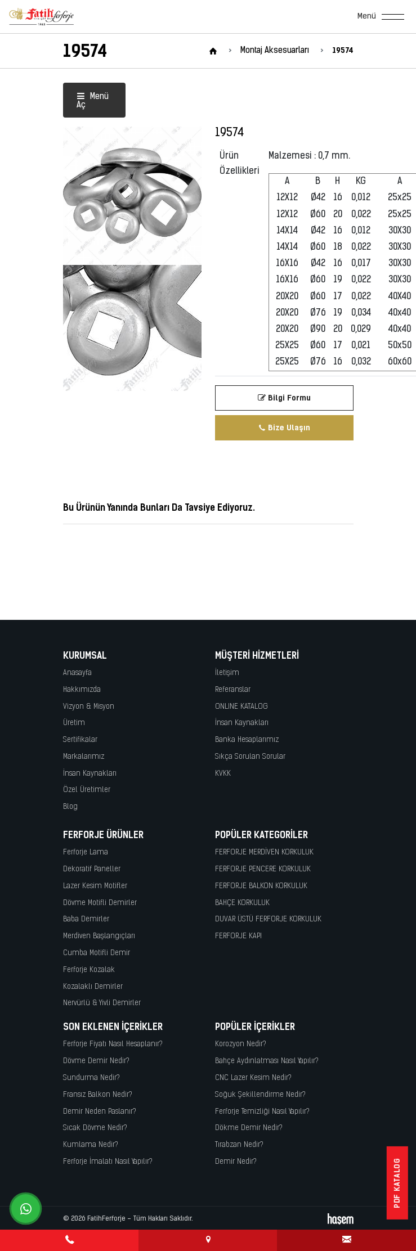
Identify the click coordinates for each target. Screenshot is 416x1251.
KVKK (223, 774)
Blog (70, 807)
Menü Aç (93, 101)
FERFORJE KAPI (238, 936)
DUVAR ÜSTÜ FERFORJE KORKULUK (268, 919)
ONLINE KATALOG (241, 707)
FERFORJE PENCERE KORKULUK (263, 869)
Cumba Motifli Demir (96, 953)
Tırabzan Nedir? (239, 1145)
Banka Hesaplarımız (247, 740)
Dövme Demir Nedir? (96, 1061)
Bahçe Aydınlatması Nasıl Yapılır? (267, 1061)
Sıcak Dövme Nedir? (95, 1128)
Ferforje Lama (85, 852)
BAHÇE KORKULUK (242, 903)
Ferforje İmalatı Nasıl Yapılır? (108, 1162)
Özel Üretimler (86, 790)
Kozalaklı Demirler (93, 987)
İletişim (227, 673)
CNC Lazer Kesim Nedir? (253, 1078)
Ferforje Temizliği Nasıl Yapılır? (262, 1112)
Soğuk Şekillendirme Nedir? (260, 1095)
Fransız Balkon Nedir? (97, 1095)
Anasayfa (77, 673)
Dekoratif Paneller (91, 869)
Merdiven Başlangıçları (99, 936)
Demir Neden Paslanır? (99, 1112)
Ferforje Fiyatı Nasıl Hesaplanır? (113, 1044)
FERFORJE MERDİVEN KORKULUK (264, 852)
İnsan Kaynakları (90, 774)
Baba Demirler (86, 919)
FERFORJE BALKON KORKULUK (261, 886)
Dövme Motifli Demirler (100, 903)
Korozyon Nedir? (240, 1044)
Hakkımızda (82, 690)
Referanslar (233, 690)
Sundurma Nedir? (91, 1078)
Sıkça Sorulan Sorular (250, 757)
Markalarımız (83, 757)
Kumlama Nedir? (90, 1145)
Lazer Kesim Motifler (95, 886)
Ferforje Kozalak (89, 970)
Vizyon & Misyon (88, 707)
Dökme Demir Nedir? (249, 1128)
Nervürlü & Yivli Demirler (102, 1003)
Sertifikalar (80, 740)
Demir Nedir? (236, 1162)
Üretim (74, 723)
